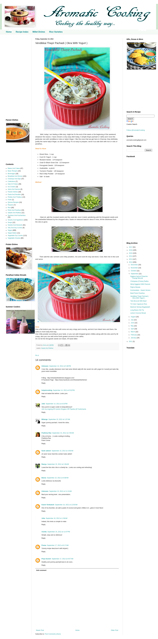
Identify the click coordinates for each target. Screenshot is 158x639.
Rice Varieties (56, 32)
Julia (43, 518)
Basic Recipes (12, 171)
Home (9, 32)
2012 (131, 262)
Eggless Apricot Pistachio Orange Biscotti (139, 277)
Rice (9, 207)
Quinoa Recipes (13, 202)
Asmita (44, 532)
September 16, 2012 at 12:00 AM (66, 505)
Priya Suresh (46, 559)
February (134, 335)
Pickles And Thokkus (15, 197)
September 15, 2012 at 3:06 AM (62, 451)
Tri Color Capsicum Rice (138, 304)
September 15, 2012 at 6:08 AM (57, 478)
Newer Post (40, 630)
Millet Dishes (38, 32)
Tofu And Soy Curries (15, 228)
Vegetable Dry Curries (15, 235)
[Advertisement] (17, 76)
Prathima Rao (46, 433)
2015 (131, 253)
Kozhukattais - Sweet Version (140, 290)
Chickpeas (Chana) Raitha (139, 281)
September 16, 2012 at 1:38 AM (56, 518)
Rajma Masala (135, 287)
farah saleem (46, 451)
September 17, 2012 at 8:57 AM (62, 559)
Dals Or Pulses (13, 184)
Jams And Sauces (14, 189)
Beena (43, 478)
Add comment (41, 570)
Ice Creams (12, 187)
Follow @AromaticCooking (136, 130)
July (132, 320)
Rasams (10, 205)
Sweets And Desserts (15, 225)
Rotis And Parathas (14, 210)
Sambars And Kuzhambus (17, 215)
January (134, 338)
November (134, 268)
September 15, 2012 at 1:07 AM (59, 419)
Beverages (11, 174)
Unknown (44, 366)
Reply (43, 383)
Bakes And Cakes (14, 168)
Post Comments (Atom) (53, 634)
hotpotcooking (46, 390)
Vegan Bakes (12, 233)
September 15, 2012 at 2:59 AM (63, 433)
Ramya (44, 464)
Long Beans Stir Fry (137, 310)
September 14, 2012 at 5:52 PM (64, 390)
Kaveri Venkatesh (47, 505)
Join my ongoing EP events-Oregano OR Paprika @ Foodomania (63, 409)
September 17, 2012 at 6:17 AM (58, 545)
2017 (131, 247)
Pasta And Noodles (14, 194)
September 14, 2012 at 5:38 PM (60, 366)
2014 (131, 256)
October (134, 271)
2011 (131, 341)
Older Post (114, 630)
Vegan (10, 230)
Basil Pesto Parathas (137, 293)
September (135, 274)
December (134, 265)
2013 (131, 259)
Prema (43, 545)
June (132, 323)
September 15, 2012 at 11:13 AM (60, 491)
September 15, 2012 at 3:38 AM (58, 464)
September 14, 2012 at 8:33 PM (56, 404)
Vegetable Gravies (14, 238)
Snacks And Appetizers (16, 220)
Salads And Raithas (47, 348)
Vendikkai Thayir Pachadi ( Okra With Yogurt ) (139, 297)
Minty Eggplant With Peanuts (140, 284)
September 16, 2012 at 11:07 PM (58, 532)
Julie (43, 404)
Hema (45, 345)
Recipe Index (22, 32)
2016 (131, 250)
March (133, 332)
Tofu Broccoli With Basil (138, 301)
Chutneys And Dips (14, 179)
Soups (10, 222)
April (132, 329)
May (132, 326)
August (133, 317)
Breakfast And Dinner (15, 176)
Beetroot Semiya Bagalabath (140, 307)
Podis (10, 200)
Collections (11, 181)
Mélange (44, 419)
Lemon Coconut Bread (138, 313)
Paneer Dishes (13, 192)
